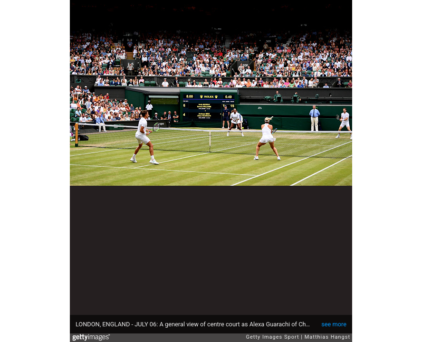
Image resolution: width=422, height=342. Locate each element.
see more (333, 324)
